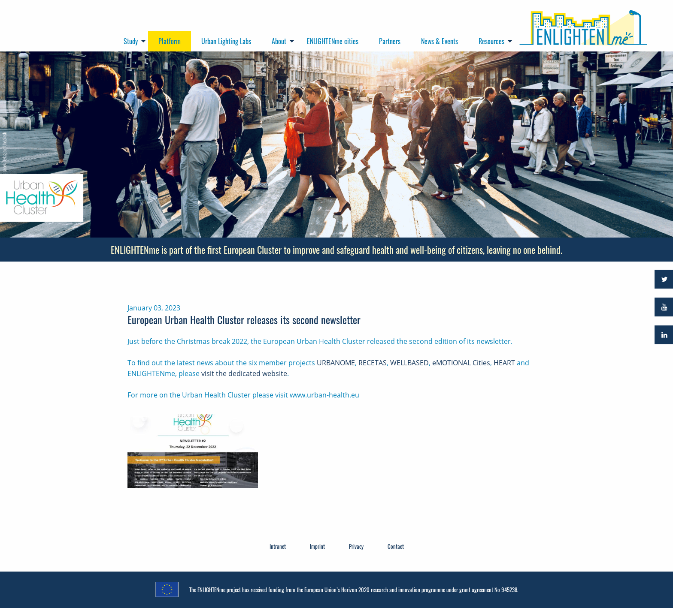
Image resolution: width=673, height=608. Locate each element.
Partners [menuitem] (389, 41)
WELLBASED (409, 362)
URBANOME (336, 362)
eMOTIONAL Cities (461, 362)
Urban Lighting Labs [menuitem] (226, 41)
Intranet (278, 546)
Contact (396, 546)
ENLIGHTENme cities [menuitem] (332, 41)
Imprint (317, 546)
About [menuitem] (279, 41)
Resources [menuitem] (491, 41)
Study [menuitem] (131, 41)
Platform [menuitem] (169, 41)
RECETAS (372, 362)
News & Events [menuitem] (439, 41)
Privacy (356, 546)
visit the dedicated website (244, 373)
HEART (504, 362)
